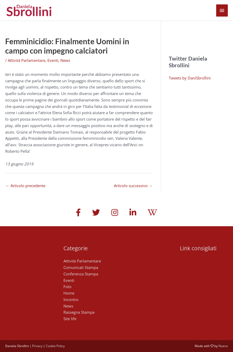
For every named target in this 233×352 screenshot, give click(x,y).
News (65, 60)
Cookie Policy (55, 346)
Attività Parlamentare (26, 60)
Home (68, 293)
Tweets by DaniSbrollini (190, 77)
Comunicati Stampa (80, 267)
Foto (67, 286)
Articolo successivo (133, 185)
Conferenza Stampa (80, 273)
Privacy (37, 346)
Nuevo (223, 346)
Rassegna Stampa (78, 312)
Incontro (70, 299)
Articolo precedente (25, 185)
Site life (69, 318)
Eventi (52, 60)
